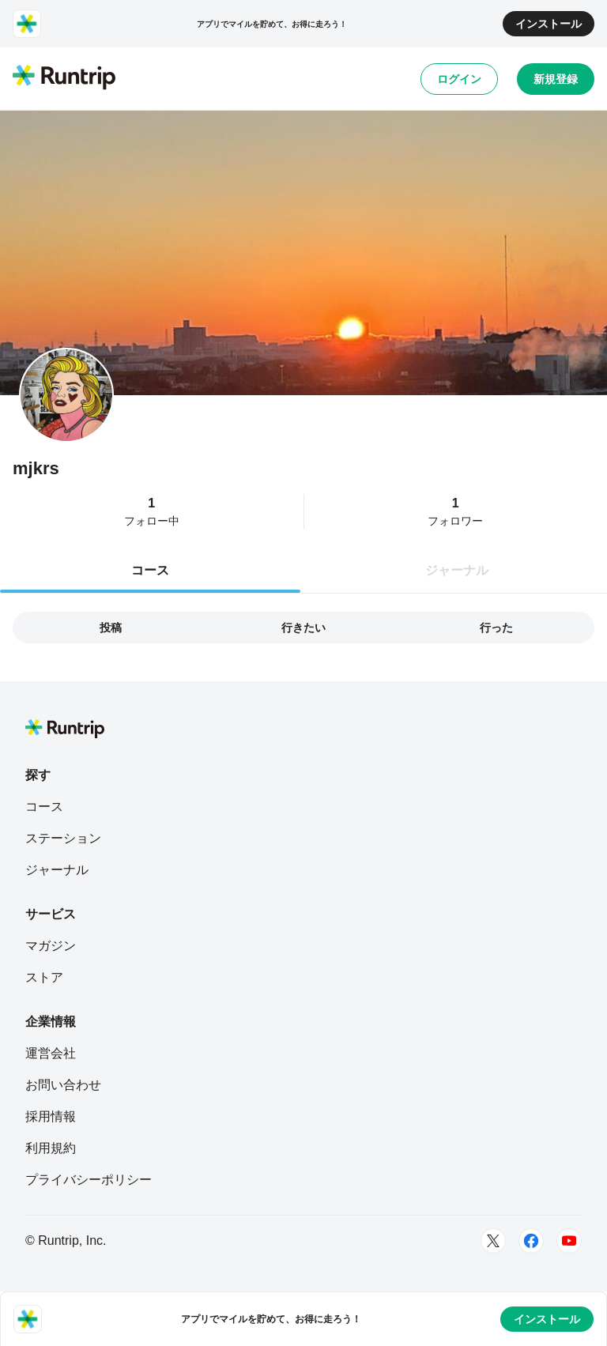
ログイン (459, 79)
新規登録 (555, 79)
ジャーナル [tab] (456, 570)
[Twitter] (493, 1241)
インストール (548, 23)
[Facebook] (531, 1241)
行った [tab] (496, 627)
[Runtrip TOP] (64, 78)
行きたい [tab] (303, 627)
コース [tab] (150, 570)
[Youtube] (569, 1241)
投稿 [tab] (111, 627)
